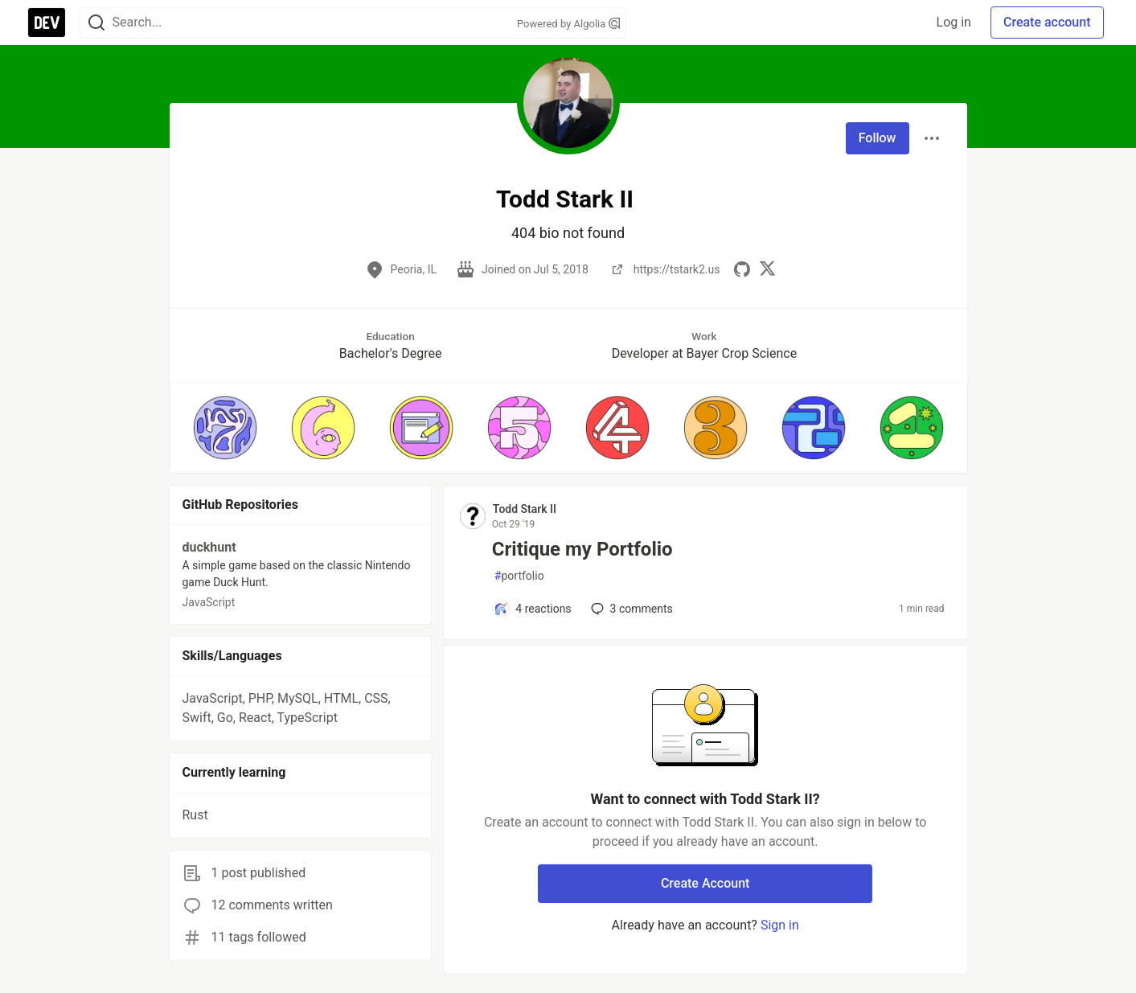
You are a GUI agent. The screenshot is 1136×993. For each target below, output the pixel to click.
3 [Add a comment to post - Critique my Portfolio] (630, 608)
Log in (954, 22)
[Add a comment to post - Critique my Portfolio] (532, 608)
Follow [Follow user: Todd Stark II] (877, 138)
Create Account (705, 883)
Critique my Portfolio (582, 549)
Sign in (780, 925)
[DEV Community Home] (47, 22)
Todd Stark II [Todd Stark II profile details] (524, 509)
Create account (1047, 22)
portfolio (519, 576)
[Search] (96, 23)
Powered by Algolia (568, 24)
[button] (225, 428)
